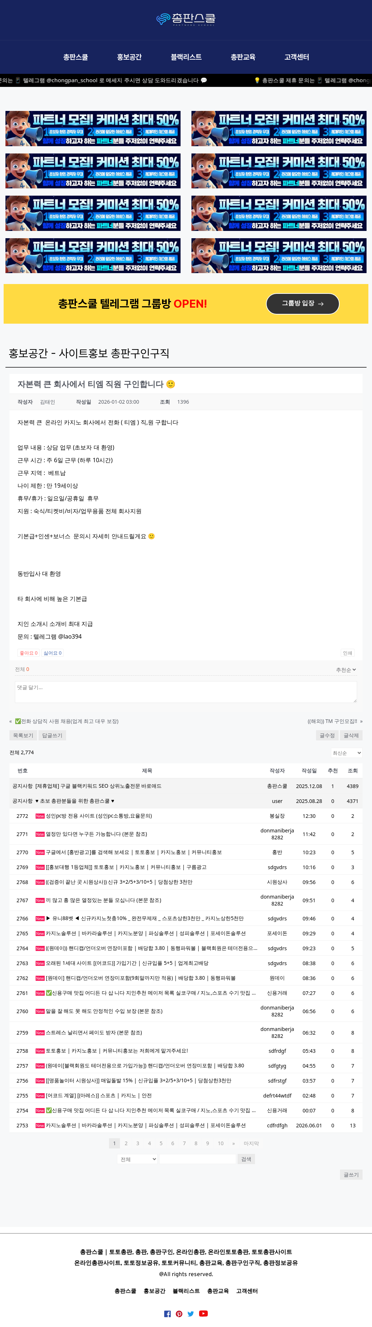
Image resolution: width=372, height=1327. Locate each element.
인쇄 (347, 652)
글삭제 (351, 735)
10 (220, 1143)
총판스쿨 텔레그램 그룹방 (116, 303)
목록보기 (23, 735)
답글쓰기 (52, 735)
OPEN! (192, 303)
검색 (246, 1158)
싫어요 (53, 652)
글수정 (327, 735)
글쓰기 (351, 1174)
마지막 (251, 1143)
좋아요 (29, 652)
